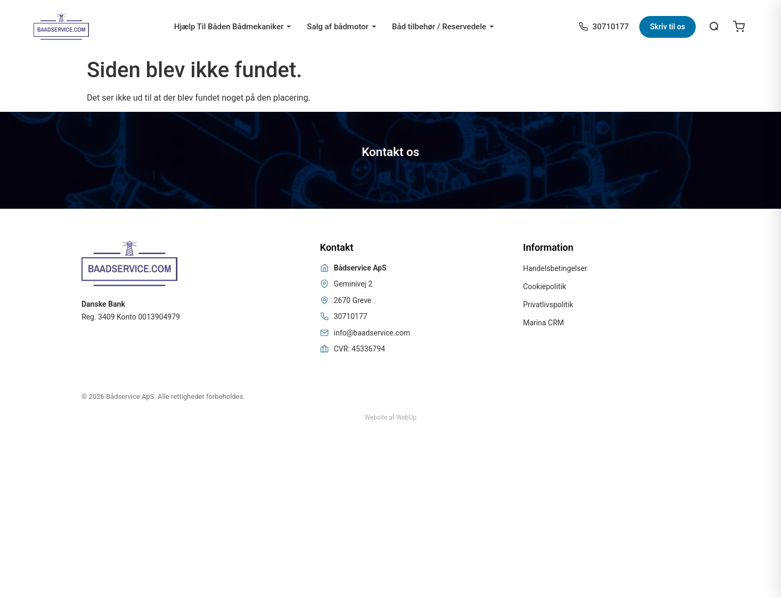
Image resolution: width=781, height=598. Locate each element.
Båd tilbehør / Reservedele (439, 26)
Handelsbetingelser (555, 268)
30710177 (351, 316)
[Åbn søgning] (714, 27)
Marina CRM (543, 322)
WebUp (406, 417)
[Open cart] (738, 26)
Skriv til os (667, 26)
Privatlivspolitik (548, 304)
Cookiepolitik (544, 286)
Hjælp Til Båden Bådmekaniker (229, 26)
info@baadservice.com (372, 333)
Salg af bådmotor (338, 26)
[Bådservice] (61, 26)
